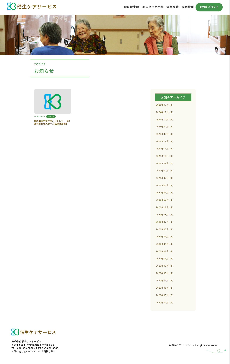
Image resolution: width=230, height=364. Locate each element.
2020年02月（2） (165, 312)
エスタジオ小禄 (153, 7)
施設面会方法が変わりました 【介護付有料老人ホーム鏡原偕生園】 (52, 122)
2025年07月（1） (165, 105)
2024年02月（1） (165, 128)
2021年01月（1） (165, 258)
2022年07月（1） (165, 174)
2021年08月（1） (165, 220)
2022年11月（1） (165, 151)
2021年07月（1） (165, 227)
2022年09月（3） (165, 166)
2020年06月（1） (165, 296)
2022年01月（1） (165, 197)
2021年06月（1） (165, 235)
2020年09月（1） (165, 273)
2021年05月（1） (165, 243)
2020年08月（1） (165, 281)
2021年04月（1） (165, 251)
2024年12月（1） (165, 113)
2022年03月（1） (165, 189)
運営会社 (172, 7)
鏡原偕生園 (131, 7)
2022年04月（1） (165, 182)
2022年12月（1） (165, 143)
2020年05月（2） (165, 304)
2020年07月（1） (165, 289)
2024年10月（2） (165, 120)
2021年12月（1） (165, 205)
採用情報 (188, 7)
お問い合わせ (209, 7)
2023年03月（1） (165, 136)
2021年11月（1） (165, 212)
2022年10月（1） (165, 159)
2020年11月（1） (165, 266)
